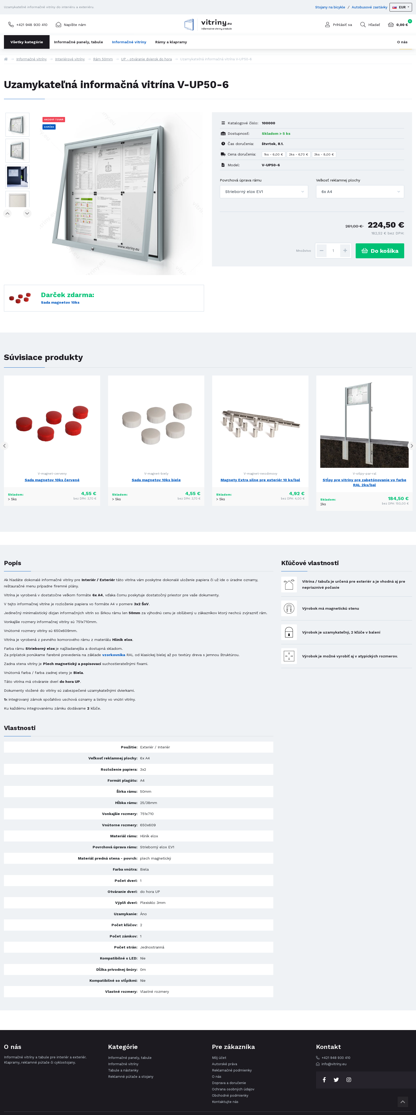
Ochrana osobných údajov (233, 1089)
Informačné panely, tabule (78, 42)
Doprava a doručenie (229, 1083)
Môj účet (219, 1058)
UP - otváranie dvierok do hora (146, 59)
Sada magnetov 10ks (60, 302)
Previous (8, 213)
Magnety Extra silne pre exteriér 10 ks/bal (260, 480)
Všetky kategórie (26, 42)
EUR (399, 7)
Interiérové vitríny (70, 59)
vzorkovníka (113, 655)
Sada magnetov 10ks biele (156, 480)
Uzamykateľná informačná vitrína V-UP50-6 (216, 59)
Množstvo (303, 251)
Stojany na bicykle (330, 7)
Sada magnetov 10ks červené (52, 480)
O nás (402, 42)
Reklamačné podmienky (232, 1070)
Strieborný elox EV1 (244, 191)
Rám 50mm (103, 59)
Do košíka (379, 251)
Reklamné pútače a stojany (130, 1077)
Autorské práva (224, 1064)
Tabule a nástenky (123, 1070)
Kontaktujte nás (225, 1102)
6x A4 (327, 191)
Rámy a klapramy (171, 42)
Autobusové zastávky (369, 7)
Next (26, 213)
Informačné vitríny (129, 42)
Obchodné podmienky (230, 1095)
